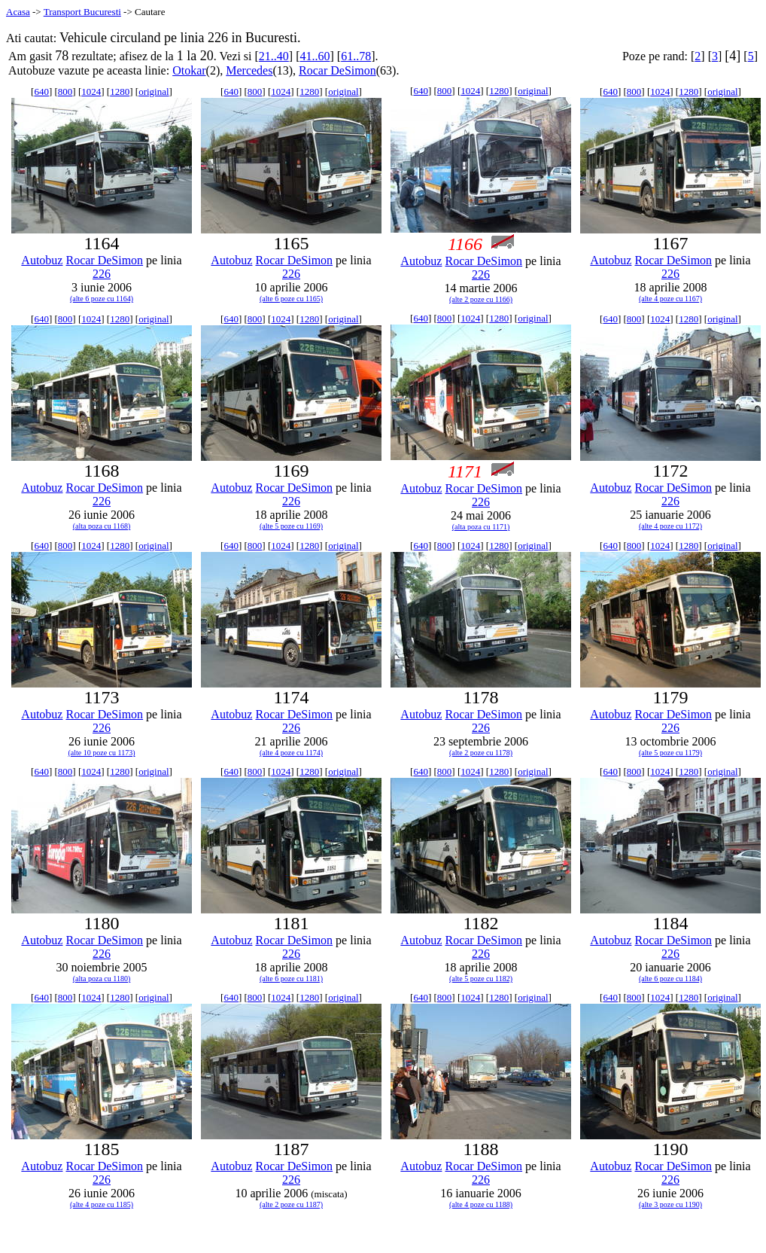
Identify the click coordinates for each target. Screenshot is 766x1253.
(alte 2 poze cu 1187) (291, 1204)
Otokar (188, 70)
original (153, 91)
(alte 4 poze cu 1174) (291, 752)
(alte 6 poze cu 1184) (670, 978)
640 (41, 91)
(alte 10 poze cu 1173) (101, 752)
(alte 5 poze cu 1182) (480, 978)
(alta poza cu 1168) (102, 526)
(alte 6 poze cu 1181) (291, 978)
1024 (91, 91)
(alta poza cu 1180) (102, 978)
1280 (119, 91)
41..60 (314, 56)
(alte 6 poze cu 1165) (291, 298)
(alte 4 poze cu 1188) (480, 1204)
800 (65, 91)
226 (102, 273)
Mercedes (249, 70)
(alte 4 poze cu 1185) (101, 1204)
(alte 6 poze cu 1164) (101, 298)
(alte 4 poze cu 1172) (670, 526)
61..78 (356, 56)
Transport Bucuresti (82, 11)
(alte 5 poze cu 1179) (670, 752)
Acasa (18, 11)
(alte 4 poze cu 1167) (670, 298)
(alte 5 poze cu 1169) (291, 526)
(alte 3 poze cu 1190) (670, 1204)
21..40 (274, 56)
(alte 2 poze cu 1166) (480, 299)
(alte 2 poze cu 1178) (480, 752)
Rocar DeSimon (337, 70)
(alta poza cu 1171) (481, 527)
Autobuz (41, 260)
